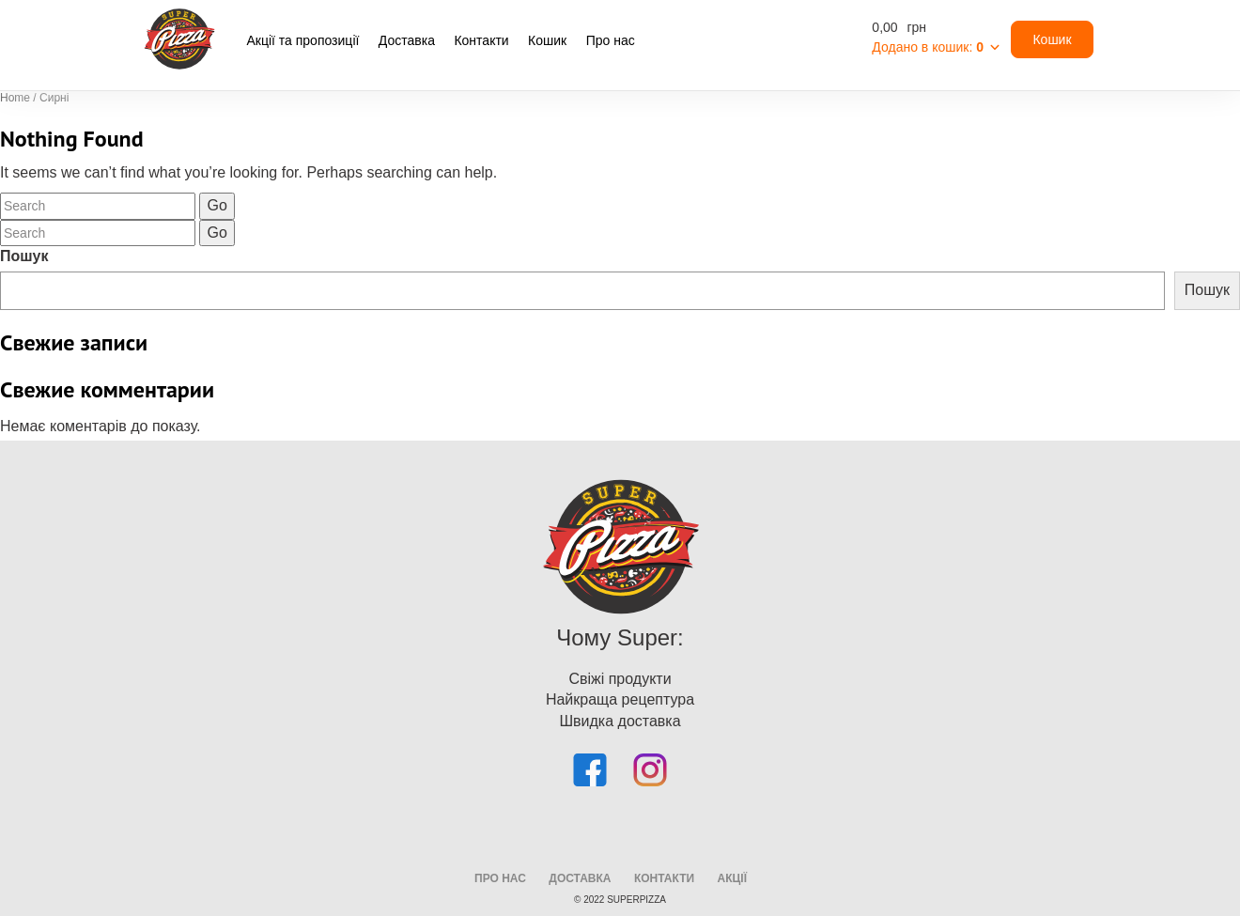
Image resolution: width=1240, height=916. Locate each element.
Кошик (547, 40)
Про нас (610, 40)
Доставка (407, 40)
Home (15, 97)
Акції (732, 878)
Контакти (481, 40)
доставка (580, 878)
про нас (500, 878)
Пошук (24, 256)
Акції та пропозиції (302, 40)
